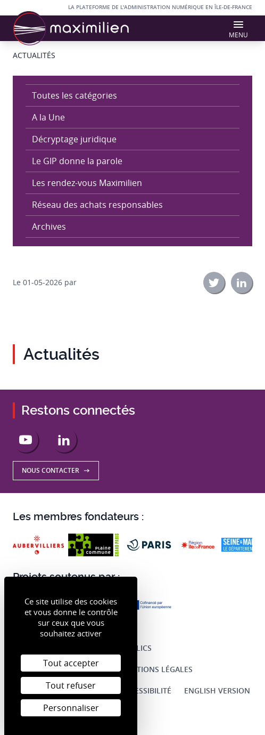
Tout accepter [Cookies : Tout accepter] (71, 663)
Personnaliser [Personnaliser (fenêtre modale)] (71, 708)
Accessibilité (145, 690)
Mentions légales (156, 669)
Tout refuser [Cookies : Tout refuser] (71, 685)
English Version (217, 690)
